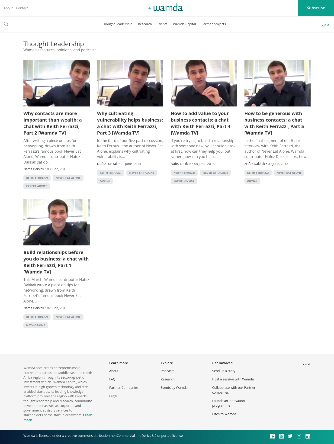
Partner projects (213, 24)
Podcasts (167, 371)
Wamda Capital (184, 24)
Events (162, 24)
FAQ (112, 379)
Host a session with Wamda (233, 379)
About (8, 8)
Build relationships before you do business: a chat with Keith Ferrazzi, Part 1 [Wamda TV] (56, 262)
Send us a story (223, 371)
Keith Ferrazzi (37, 178)
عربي (326, 24)
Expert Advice (36, 186)
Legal (113, 396)
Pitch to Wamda (224, 414)
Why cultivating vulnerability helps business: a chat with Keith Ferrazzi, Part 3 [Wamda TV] (130, 123)
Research (145, 24)
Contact (22, 8)
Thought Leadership (117, 24)
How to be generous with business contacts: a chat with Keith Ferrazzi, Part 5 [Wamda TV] (274, 123)
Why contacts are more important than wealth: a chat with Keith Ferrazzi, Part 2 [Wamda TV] (52, 123)
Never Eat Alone (67, 178)
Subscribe (316, 7)
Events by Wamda (174, 387)
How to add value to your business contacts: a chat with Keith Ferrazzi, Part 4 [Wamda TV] (200, 123)
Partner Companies (123, 387)
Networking (35, 325)
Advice (105, 181)
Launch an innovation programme (228, 403)
